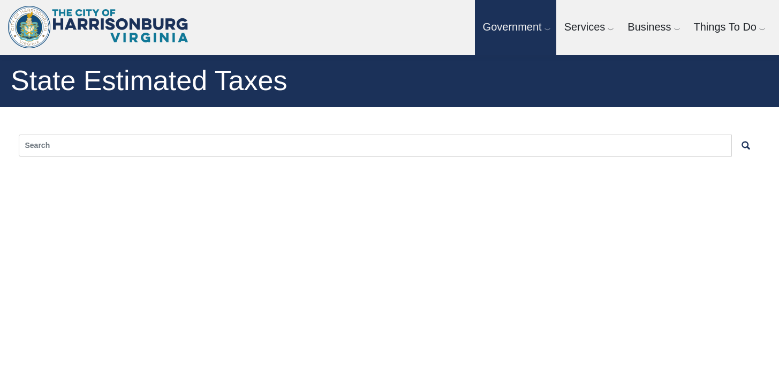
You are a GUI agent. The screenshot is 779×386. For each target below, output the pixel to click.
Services (585, 27)
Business (649, 27)
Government (512, 27)
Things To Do (725, 27)
